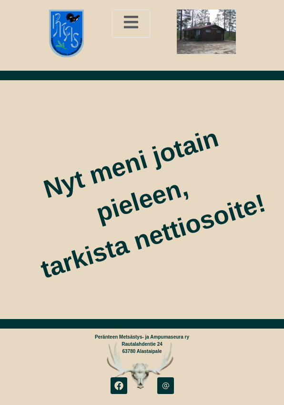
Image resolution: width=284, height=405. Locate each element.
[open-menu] (131, 24)
